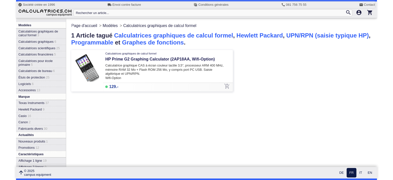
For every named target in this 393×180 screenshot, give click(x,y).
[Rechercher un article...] (210, 13)
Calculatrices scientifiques (39, 48)
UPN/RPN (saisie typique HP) (327, 35)
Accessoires (29, 90)
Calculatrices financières (37, 54)
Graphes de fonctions (153, 42)
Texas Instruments (34, 103)
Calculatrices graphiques (37, 42)
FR (351, 173)
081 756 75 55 (294, 5)
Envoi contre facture (124, 5)
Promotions (29, 148)
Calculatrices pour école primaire (36, 62)
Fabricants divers (33, 128)
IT (360, 173)
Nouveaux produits (33, 141)
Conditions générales (210, 5)
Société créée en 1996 (36, 5)
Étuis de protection (34, 77)
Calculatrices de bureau (37, 71)
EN (370, 173)
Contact (367, 5)
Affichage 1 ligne (33, 160)
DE (341, 173)
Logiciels (26, 84)
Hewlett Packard (32, 109)
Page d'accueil (84, 26)
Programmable (92, 42)
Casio (25, 116)
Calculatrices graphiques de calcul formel (38, 33)
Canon (25, 122)
